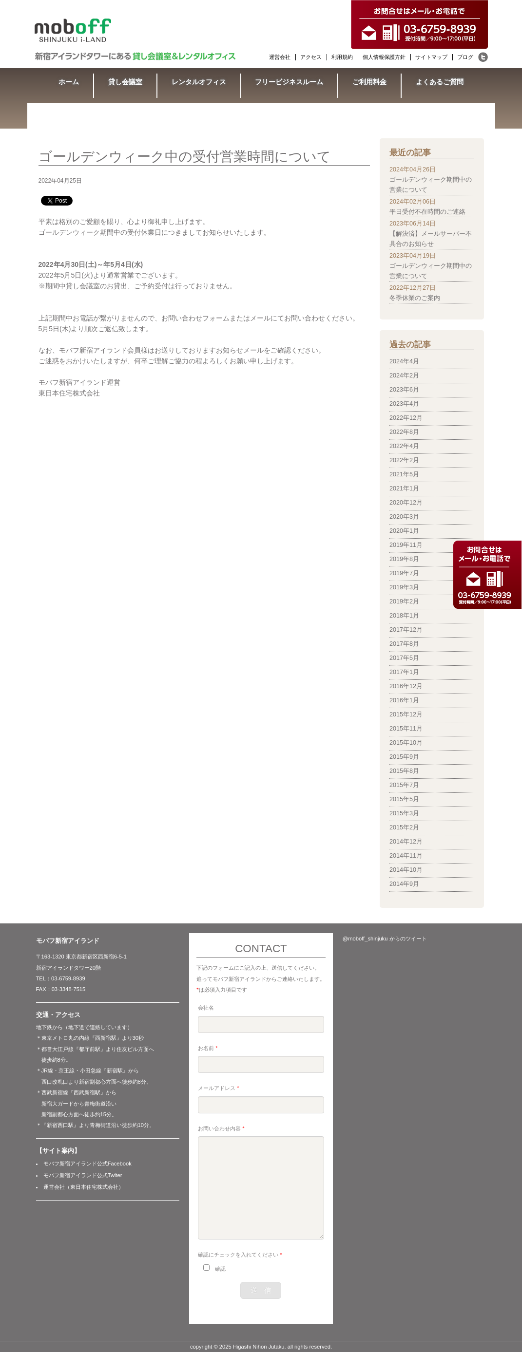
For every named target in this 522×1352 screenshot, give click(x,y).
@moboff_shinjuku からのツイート (385, 938)
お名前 (207, 1048)
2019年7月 (404, 573)
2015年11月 (406, 728)
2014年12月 (406, 841)
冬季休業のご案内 (414, 298)
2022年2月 (404, 460)
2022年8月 (404, 432)
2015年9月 (404, 756)
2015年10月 (406, 742)
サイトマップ (431, 57)
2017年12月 (406, 629)
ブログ (465, 57)
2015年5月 (404, 799)
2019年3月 (404, 587)
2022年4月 (404, 446)
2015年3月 (404, 813)
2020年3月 (404, 516)
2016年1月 (404, 700)
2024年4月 (404, 361)
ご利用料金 (369, 82)
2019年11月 (406, 545)
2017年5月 (404, 658)
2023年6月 (404, 389)
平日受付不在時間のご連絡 (427, 211)
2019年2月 (404, 601)
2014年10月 (406, 869)
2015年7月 (404, 785)
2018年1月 (404, 615)
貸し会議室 (125, 82)
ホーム (68, 82)
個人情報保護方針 (384, 57)
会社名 (206, 1008)
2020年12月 (406, 502)
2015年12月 (406, 714)
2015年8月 (404, 771)
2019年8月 (404, 559)
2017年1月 (404, 672)
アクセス (311, 57)
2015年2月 (404, 827)
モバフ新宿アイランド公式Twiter (82, 1175)
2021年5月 (404, 474)
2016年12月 (406, 686)
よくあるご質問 (440, 82)
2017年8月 (404, 643)
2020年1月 (404, 530)
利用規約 (342, 57)
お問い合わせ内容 (221, 1128)
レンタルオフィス (199, 82)
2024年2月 (404, 375)
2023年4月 (404, 403)
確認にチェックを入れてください (240, 1255)
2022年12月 (406, 417)
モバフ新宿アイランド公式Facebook (87, 1163)
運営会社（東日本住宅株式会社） (83, 1187)
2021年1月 (404, 488)
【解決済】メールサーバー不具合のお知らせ (430, 238)
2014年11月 (406, 855)
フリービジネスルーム (289, 82)
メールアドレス (218, 1088)
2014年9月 (404, 884)
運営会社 (279, 57)
